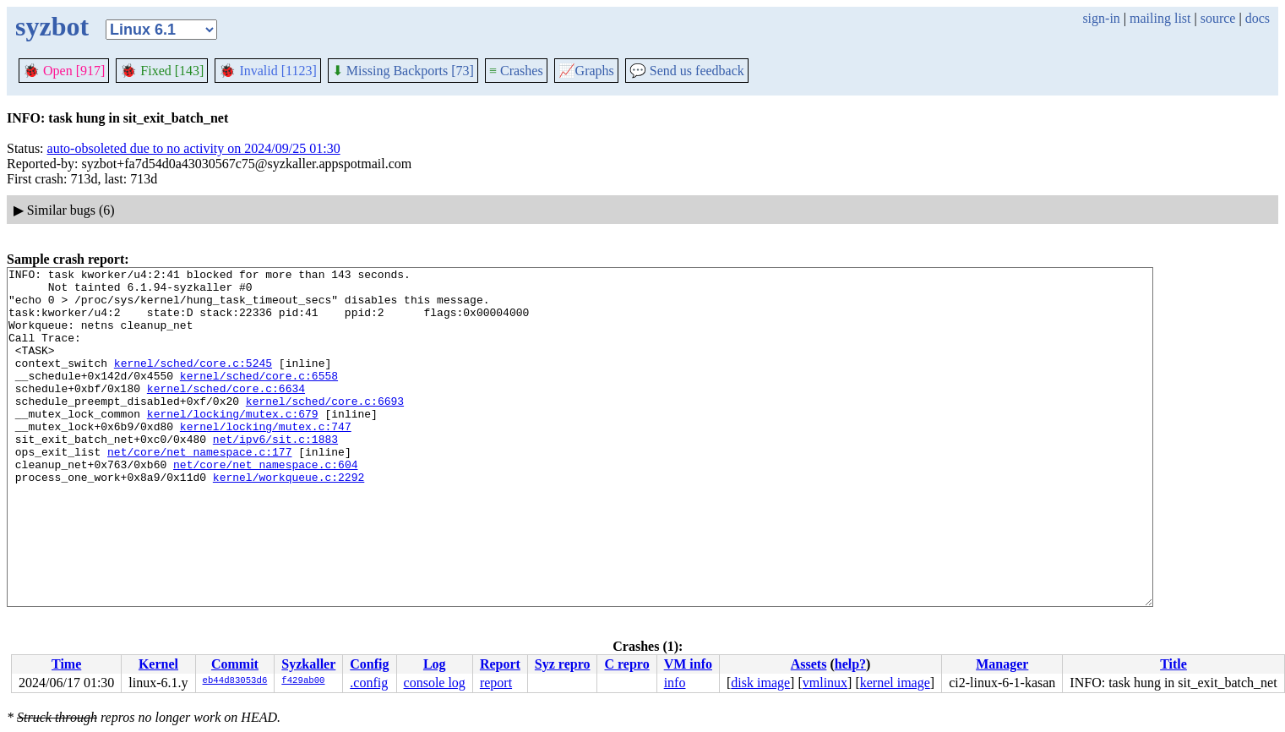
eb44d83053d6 (235, 681)
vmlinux (825, 682)
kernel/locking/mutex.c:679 (233, 443)
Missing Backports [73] (403, 70)
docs (1257, 18)
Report (500, 664)
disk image (760, 682)
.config (369, 682)
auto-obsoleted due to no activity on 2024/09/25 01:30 (193, 148)
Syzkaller (308, 664)
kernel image (895, 682)
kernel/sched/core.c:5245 (193, 383)
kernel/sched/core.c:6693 (325, 428)
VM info (688, 664)
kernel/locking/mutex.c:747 (265, 459)
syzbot (52, 26)
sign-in (1100, 18)
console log (435, 682)
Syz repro (563, 664)
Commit (235, 664)
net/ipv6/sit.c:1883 (275, 474)
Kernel (158, 664)
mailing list (1160, 18)
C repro (626, 664)
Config (369, 664)
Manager (1002, 664)
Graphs (586, 70)
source (1218, 18)
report (496, 682)
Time (66, 664)
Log (434, 664)
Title (1173, 664)
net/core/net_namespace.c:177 (199, 489)
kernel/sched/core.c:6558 (259, 398)
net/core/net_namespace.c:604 (265, 504)
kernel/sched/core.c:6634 (226, 413)
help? (850, 664)
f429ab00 (302, 681)
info (675, 682)
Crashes (516, 70)
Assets (809, 664)
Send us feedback (686, 70)
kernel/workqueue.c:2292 (288, 519)
